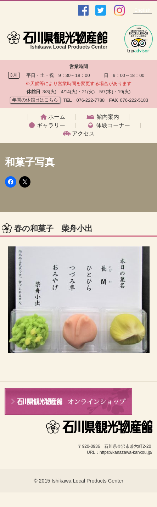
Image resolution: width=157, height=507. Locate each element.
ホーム (56, 117)
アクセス (83, 133)
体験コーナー (113, 125)
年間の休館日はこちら (35, 99)
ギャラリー (51, 125)
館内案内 (107, 117)
